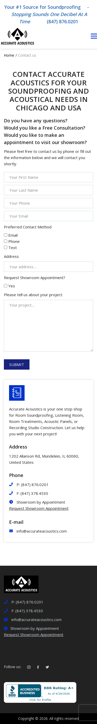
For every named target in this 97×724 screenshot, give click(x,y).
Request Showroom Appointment (39, 508)
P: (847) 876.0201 (33, 484)
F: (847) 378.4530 (32, 493)
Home (9, 55)
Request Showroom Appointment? (34, 277)
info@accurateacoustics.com (42, 531)
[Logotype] (17, 36)
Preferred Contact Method (27, 226)
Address (11, 256)
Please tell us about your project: (33, 294)
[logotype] (21, 583)
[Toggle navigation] (94, 36)
